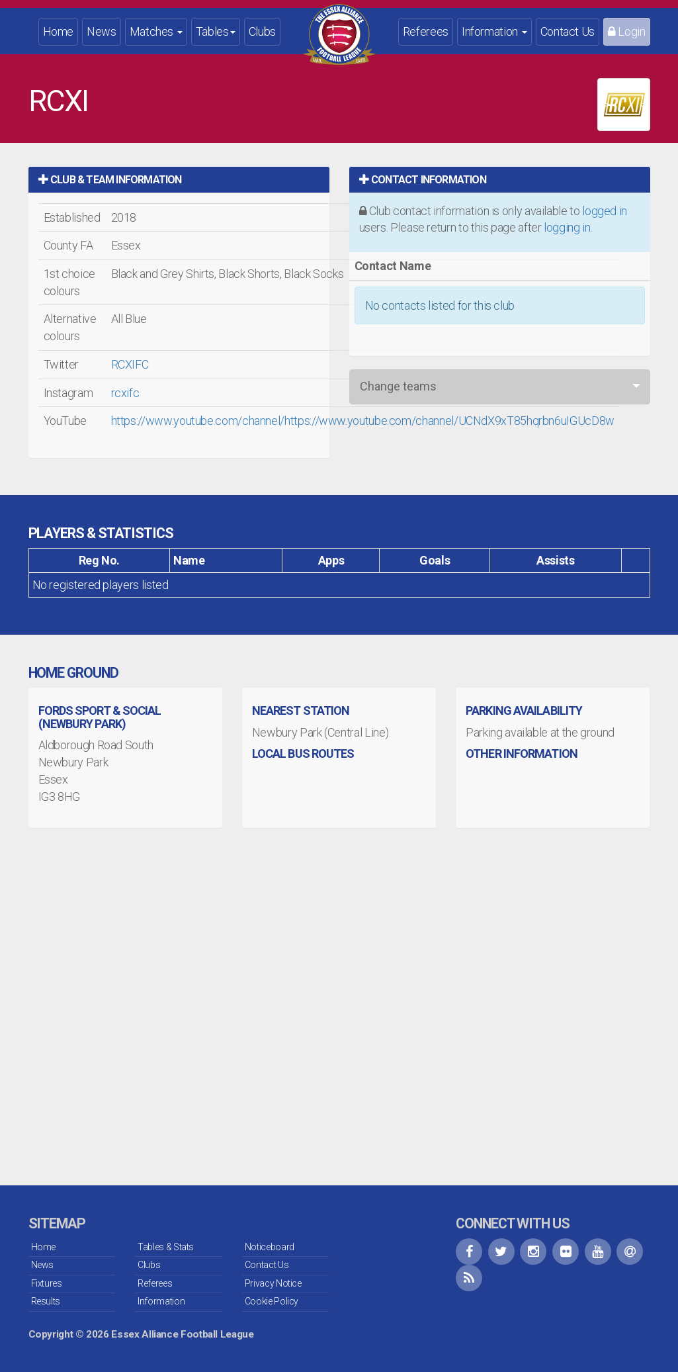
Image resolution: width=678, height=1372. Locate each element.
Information (494, 31)
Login (626, 31)
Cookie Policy (271, 1301)
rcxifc (125, 393)
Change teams (398, 386)
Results (45, 1301)
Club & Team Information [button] (110, 179)
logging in (567, 227)
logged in (604, 211)
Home (58, 31)
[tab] (178, 180)
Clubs (262, 31)
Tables (215, 31)
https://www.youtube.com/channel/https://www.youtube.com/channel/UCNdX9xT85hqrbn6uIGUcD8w (362, 421)
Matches (156, 31)
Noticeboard (269, 1247)
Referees (425, 31)
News (101, 31)
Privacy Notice (273, 1283)
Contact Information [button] (422, 179)
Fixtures (46, 1283)
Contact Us (567, 31)
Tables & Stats (166, 1247)
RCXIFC (130, 364)
